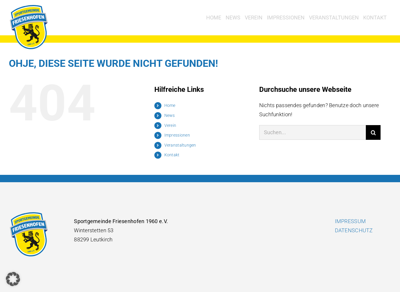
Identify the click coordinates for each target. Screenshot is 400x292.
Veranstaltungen (180, 145)
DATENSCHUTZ (354, 230)
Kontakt (172, 154)
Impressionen (177, 135)
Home (170, 105)
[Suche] (373, 132)
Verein (170, 125)
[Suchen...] (312, 132)
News (169, 115)
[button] (13, 279)
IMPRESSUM (350, 221)
